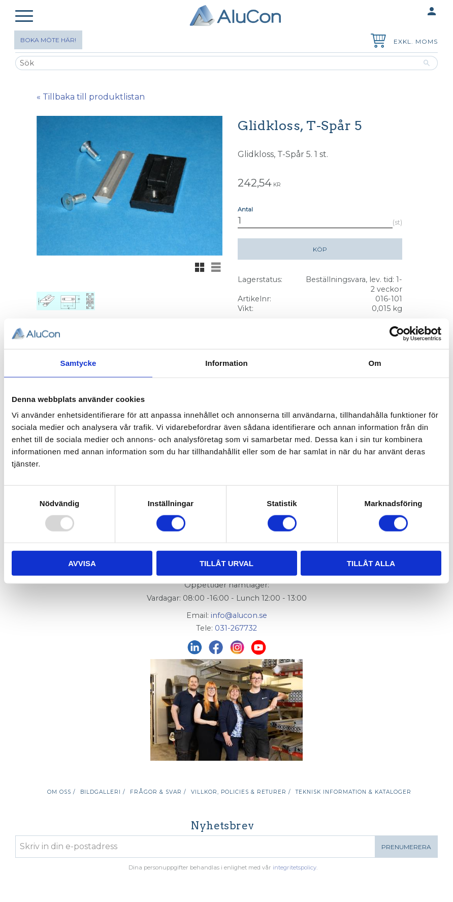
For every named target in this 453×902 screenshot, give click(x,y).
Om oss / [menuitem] (61, 792)
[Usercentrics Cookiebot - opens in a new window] (396, 333)
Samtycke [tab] (78, 362)
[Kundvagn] (376, 42)
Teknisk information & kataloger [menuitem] (353, 792)
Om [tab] (374, 362)
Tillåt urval (226, 563)
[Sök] (427, 63)
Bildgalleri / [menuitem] (102, 792)
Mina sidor (412, 12)
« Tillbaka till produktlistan (91, 97)
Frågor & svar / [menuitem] (158, 792)
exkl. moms (416, 41)
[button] (24, 16)
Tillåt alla (371, 563)
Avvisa (82, 563)
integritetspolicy (294, 867)
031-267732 (236, 628)
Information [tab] (226, 362)
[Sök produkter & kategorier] (215, 63)
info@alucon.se (239, 615)
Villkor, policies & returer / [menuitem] (240, 792)
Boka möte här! (48, 40)
